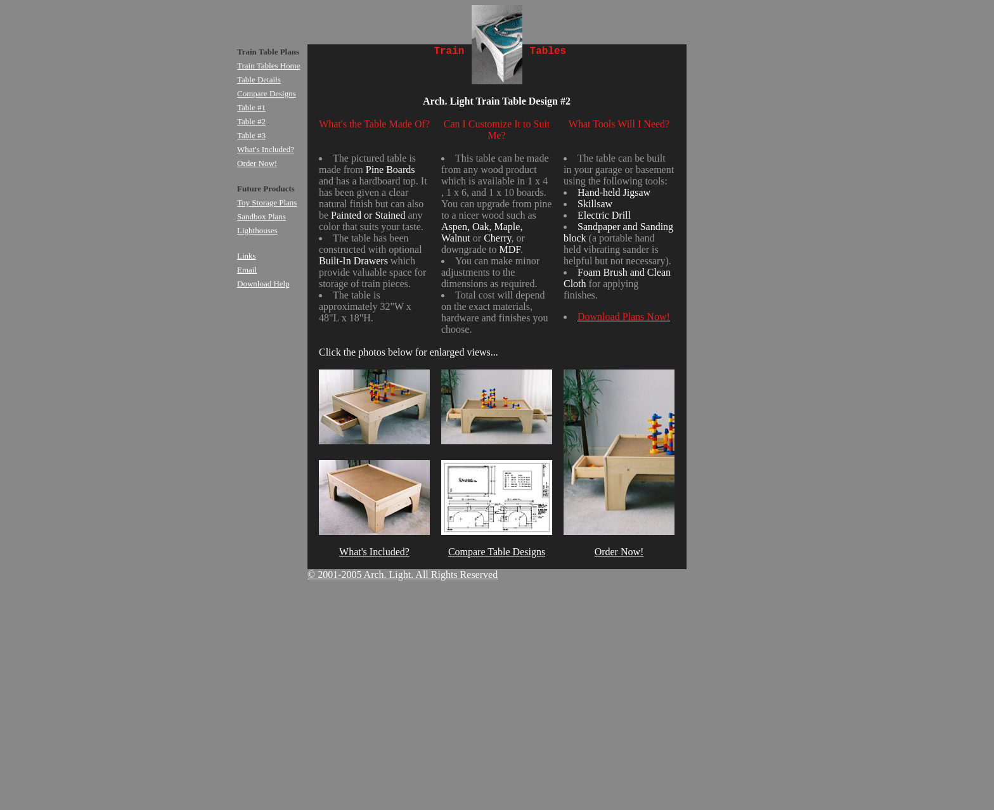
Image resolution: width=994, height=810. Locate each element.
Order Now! (619, 551)
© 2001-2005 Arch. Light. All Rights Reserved (402, 574)
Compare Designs (266, 93)
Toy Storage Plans (267, 202)
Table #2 (251, 121)
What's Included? (374, 551)
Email (247, 269)
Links (246, 255)
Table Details (259, 79)
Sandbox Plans (261, 216)
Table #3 (251, 135)
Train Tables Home (268, 65)
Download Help (263, 283)
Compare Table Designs (496, 551)
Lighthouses (257, 230)
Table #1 (251, 107)
